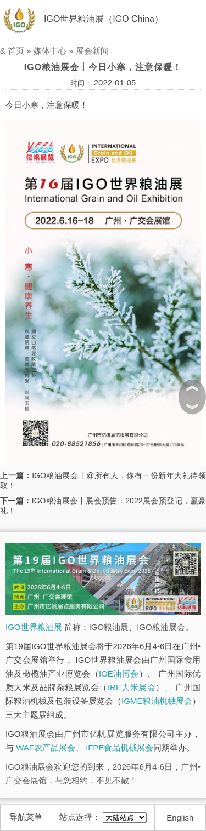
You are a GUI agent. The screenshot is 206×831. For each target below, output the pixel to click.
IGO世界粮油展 (33, 627)
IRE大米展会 (131, 687)
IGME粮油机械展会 (156, 701)
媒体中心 (50, 50)
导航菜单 (25, 817)
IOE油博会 (119, 673)
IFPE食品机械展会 (119, 747)
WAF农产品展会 (45, 747)
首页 (16, 50)
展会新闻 (92, 50)
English (179, 817)
